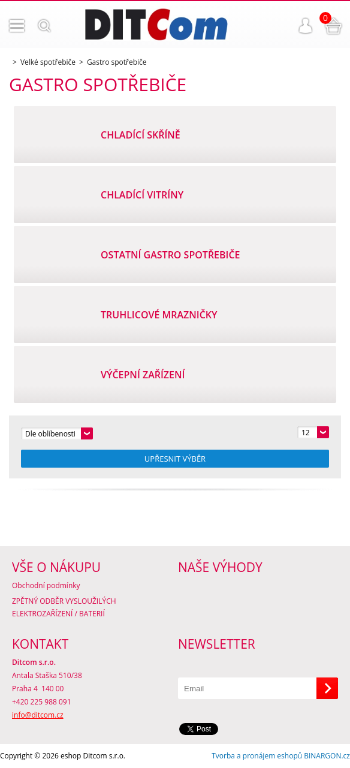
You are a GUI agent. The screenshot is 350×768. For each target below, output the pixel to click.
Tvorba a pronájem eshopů (257, 756)
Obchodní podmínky (46, 585)
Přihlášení (305, 26)
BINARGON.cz (327, 756)
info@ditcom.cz (38, 715)
